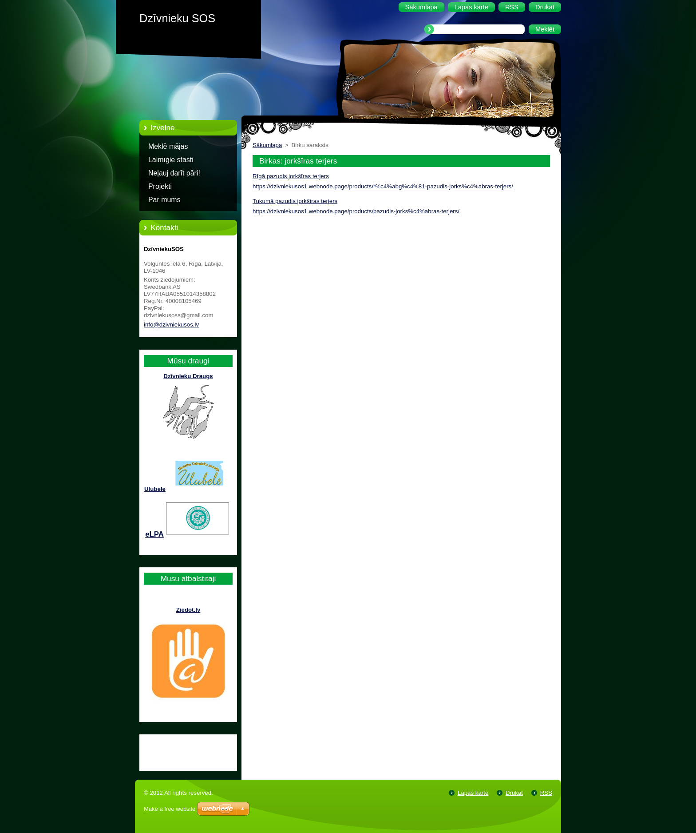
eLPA (154, 534)
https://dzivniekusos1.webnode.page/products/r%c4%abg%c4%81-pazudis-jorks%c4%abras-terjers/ (383, 186)
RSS (546, 792)
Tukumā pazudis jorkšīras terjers (295, 201)
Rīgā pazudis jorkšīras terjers (291, 176)
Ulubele (155, 489)
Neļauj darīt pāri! (174, 173)
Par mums (164, 199)
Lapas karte (473, 792)
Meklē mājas (168, 146)
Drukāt (514, 792)
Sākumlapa (267, 145)
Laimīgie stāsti (171, 159)
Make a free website (169, 808)
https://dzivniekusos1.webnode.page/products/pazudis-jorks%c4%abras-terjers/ (356, 211)
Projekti (160, 186)
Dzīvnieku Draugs (188, 376)
